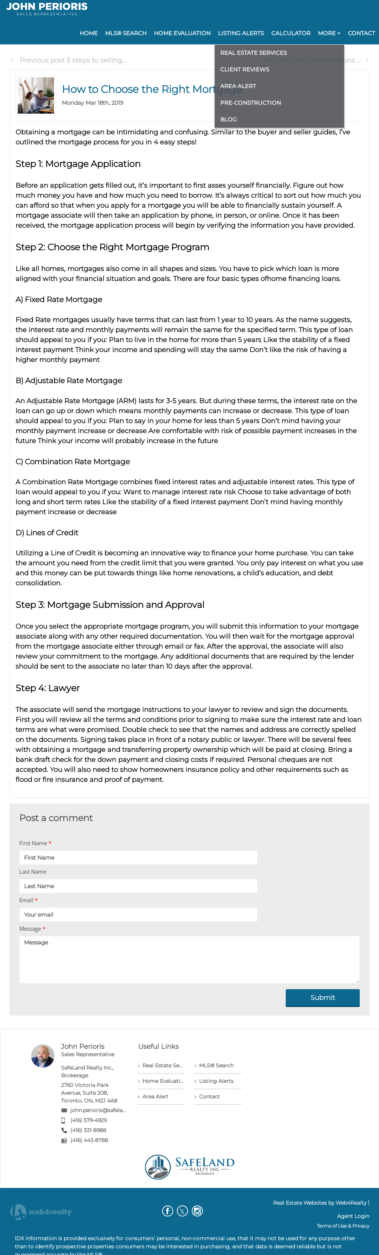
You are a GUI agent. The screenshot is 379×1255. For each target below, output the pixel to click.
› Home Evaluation (161, 1081)
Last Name (32, 871)
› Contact (207, 1096)
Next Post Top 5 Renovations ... (314, 60)
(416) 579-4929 (88, 1120)
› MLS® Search (214, 1065)
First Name (35, 843)
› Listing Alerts (214, 1081)
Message (32, 928)
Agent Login (353, 1216)
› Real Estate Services (161, 1065)
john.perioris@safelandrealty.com (113, 1110)
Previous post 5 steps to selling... (68, 60)
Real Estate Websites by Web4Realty (319, 1202)
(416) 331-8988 (88, 1130)
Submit (323, 998)
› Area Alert (153, 1096)
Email (28, 900)
